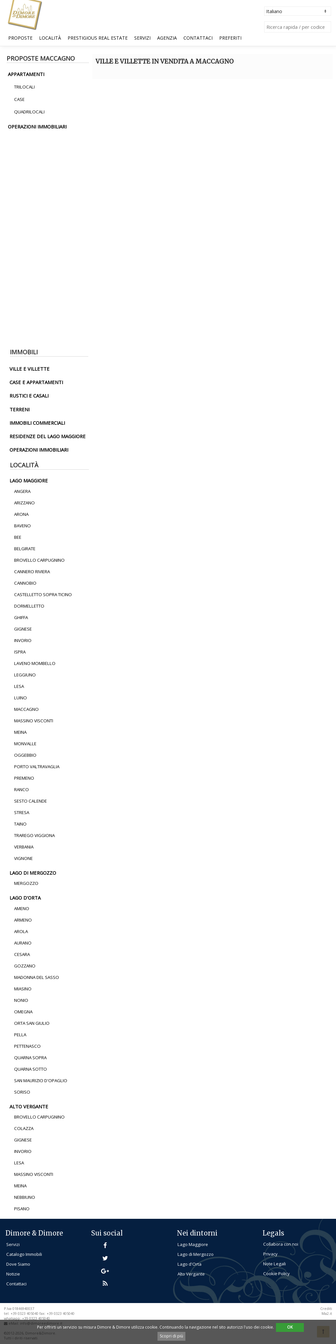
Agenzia (167, 38)
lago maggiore (29, 480)
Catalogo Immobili (24, 1254)
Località (50, 38)
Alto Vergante (191, 1274)
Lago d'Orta (189, 1264)
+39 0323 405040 (36, 1318)
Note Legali (274, 1264)
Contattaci (198, 38)
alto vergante (29, 1106)
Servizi (142, 38)
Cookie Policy (276, 1273)
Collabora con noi (280, 1244)
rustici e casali (29, 395)
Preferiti (230, 38)
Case (19, 99)
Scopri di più (171, 1336)
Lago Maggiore (193, 1244)
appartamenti (26, 74)
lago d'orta (25, 897)
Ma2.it (327, 1313)
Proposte (20, 38)
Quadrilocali (29, 112)
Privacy (270, 1254)
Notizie (13, 1274)
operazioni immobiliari (37, 126)
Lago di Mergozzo (196, 1254)
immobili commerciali (37, 422)
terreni (20, 409)
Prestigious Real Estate (98, 38)
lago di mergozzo (33, 872)
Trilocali (24, 87)
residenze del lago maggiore (48, 436)
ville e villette (30, 368)
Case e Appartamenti (36, 382)
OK (290, 1327)
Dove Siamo (18, 1264)
